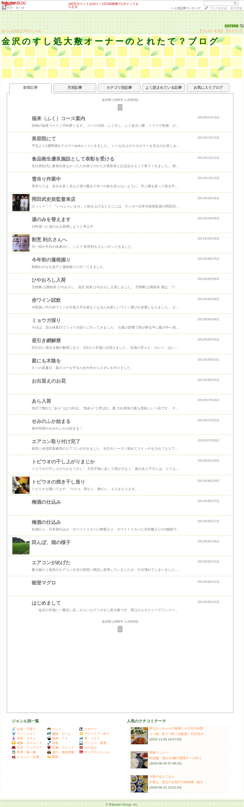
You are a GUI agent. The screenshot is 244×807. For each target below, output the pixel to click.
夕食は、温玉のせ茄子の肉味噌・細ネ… (177, 782)
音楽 (52, 743)
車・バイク (89, 738)
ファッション (24, 733)
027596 (231, 26)
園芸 (52, 757)
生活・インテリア (27, 747)
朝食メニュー (158, 752)
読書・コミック (60, 747)
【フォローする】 (211, 31)
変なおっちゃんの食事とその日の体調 (176, 728)
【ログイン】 (234, 31)
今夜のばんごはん (162, 776)
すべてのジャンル (94, 752)
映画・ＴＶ (57, 738)
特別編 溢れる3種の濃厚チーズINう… (177, 758)
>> (185, 8)
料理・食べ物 (15, 7)
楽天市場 (236, 8)
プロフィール (31, 31)
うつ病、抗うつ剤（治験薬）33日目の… (178, 734)
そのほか (88, 747)
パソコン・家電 (92, 743)
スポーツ (88, 729)
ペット (54, 729)
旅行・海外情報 (60, 752)
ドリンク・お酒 (25, 757)
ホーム (6, 31)
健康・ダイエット (27, 743)
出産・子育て (24, 729)
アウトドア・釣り (94, 733)
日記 (16, 31)
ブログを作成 (218, 8)
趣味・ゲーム (59, 733)
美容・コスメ (24, 738)
